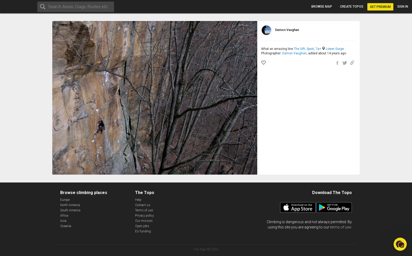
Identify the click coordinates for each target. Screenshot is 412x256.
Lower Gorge (335, 49)
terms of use (340, 227)
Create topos (351, 6)
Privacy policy (144, 215)
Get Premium (380, 7)
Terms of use (144, 210)
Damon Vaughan (294, 53)
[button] (400, 244)
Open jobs (142, 226)
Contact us (142, 205)
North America (70, 205)
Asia (63, 221)
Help (138, 200)
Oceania (65, 226)
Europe (65, 200)
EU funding (143, 231)
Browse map (321, 6)
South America (70, 210)
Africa (64, 215)
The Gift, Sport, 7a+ (307, 49)
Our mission (144, 221)
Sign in (402, 6)
